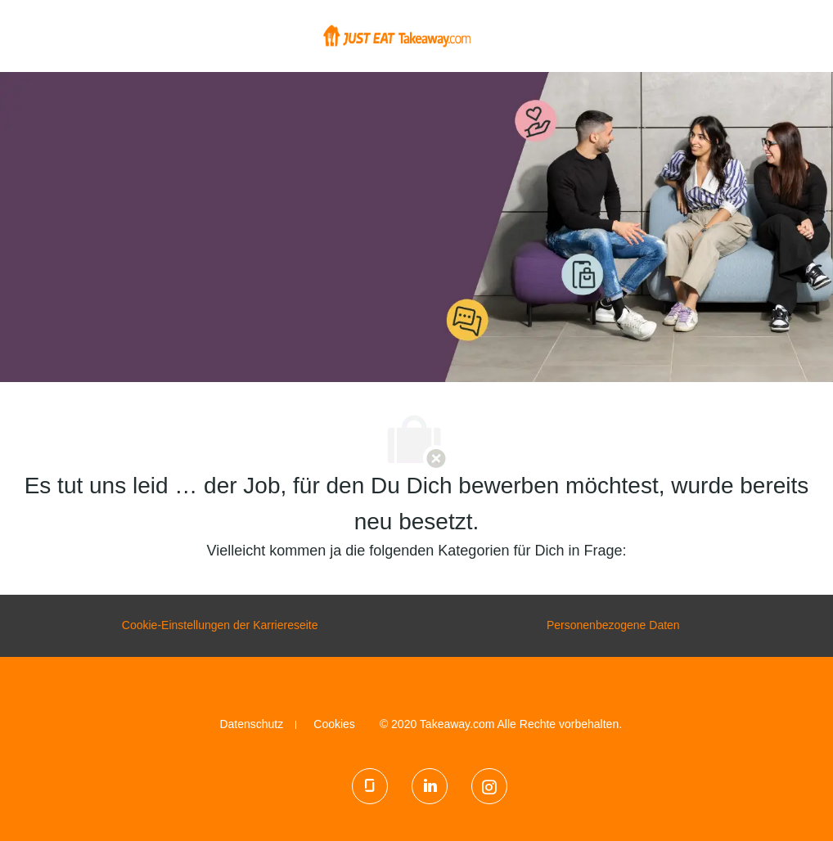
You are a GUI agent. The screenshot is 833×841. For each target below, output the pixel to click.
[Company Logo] (397, 35)
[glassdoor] (370, 786)
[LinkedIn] (430, 786)
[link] (251, 724)
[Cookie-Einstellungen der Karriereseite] (220, 625)
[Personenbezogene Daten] (613, 625)
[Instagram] (489, 786)
